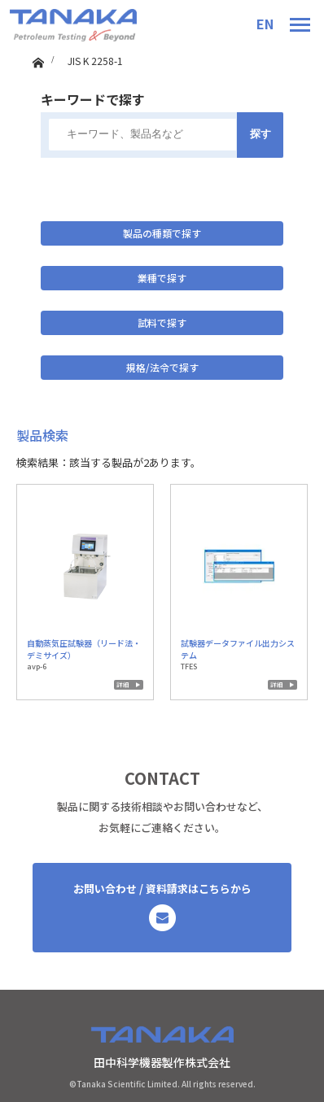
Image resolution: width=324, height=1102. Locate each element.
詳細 (122, 684)
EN (265, 23)
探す (260, 134)
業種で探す (162, 278)
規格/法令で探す (162, 367)
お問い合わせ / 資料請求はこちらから (162, 906)
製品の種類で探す (162, 233)
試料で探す (162, 322)
